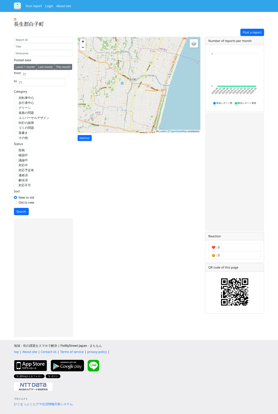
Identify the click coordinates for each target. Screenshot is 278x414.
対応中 (23, 165)
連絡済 (23, 175)
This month (63, 67)
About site (63, 6)
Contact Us (48, 352)
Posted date (22, 60)
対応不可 (25, 185)
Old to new (26, 202)
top (16, 352)
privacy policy (97, 352)
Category (20, 91)
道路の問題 (26, 113)
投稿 (22, 150)
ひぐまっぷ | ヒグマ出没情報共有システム (43, 404)
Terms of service (72, 352)
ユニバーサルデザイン (34, 118)
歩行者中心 (26, 103)
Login (49, 6)
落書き (23, 133)
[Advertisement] (43, 277)
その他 (23, 138)
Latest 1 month (25, 67)
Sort (17, 191)
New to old (26, 197)
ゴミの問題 (26, 128)
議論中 (23, 160)
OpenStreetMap (178, 131)
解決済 (23, 180)
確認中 (23, 155)
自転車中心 (26, 98)
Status (18, 144)
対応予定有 (26, 170)
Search (21, 211)
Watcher (84, 138)
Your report (33, 6)
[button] (83, 42)
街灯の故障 (26, 123)
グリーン (25, 108)
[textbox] (45, 74)
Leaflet (161, 131)
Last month (45, 67)
